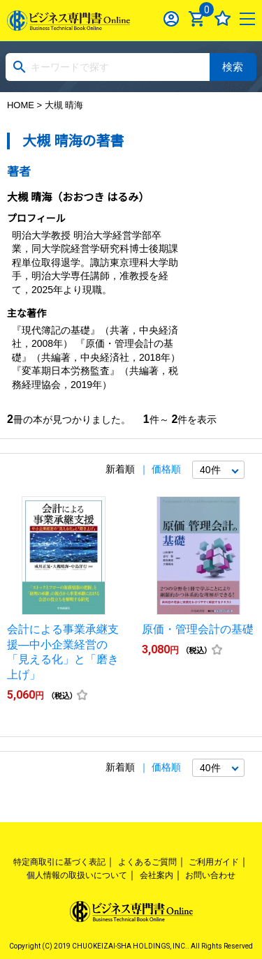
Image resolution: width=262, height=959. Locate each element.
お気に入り (222, 18)
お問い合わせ (210, 875)
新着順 (120, 469)
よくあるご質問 (147, 862)
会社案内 (156, 875)
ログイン (171, 18)
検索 (232, 67)
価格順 (166, 469)
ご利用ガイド (214, 862)
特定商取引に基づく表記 (59, 862)
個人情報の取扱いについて (77, 875)
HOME (20, 105)
